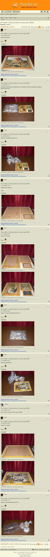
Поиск (3, 14)
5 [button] (41, 25)
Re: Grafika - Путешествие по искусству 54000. (15, 32)
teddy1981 (8, 22)
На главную (8, 11)
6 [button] (43, 25)
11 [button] (46, 25)
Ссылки (3, 12)
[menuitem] (41, 11)
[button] (29, 25)
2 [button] (35, 25)
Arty (20, 552)
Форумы (17, 11)
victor (5, 27)
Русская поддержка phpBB (25, 553)
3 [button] (37, 25)
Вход (8, 14)
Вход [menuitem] (45, 12)
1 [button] (33, 25)
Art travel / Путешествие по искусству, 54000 (17, 21)
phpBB (22, 550)
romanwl (6, 402)
